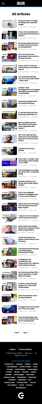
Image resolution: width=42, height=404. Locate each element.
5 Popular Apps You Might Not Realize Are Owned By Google (28, 22)
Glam (35, 367)
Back (17, 333)
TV (3, 123)
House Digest (32, 369)
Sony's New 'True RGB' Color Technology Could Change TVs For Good (28, 161)
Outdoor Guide (9, 377)
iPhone (5, 32)
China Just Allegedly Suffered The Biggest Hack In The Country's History (28, 194)
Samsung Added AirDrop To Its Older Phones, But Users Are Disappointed (28, 45)
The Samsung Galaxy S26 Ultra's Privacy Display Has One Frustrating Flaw (28, 319)
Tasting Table (9, 382)
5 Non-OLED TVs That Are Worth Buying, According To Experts (29, 67)
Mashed (8, 375)
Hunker (9, 372)
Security (5, 192)
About (13, 349)
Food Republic (12, 367)
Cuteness (19, 364)
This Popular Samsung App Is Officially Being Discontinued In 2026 (28, 250)
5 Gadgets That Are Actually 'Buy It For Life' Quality (28, 308)
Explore (28, 364)
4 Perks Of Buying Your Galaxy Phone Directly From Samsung (28, 239)
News (4, 283)
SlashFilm (12, 380)
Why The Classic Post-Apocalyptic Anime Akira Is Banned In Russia (28, 56)
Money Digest (19, 375)
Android (5, 43)
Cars (4, 260)
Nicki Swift (30, 375)
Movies (5, 54)
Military (5, 89)
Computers (6, 215)
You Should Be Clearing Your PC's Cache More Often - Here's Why (28, 79)
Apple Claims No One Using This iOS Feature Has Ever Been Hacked (28, 206)
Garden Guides (25, 367)
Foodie (35, 364)
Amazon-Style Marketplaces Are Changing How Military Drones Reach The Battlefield (29, 90)
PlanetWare (21, 377)
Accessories (6, 272)
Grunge (10, 369)
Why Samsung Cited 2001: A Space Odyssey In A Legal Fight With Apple (28, 274)
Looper (33, 372)
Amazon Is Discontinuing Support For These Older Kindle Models (27, 285)
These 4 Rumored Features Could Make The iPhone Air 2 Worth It (29, 34)
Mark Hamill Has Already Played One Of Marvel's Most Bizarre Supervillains (28, 228)
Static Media (16, 353)
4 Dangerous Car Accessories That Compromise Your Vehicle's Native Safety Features (28, 262)
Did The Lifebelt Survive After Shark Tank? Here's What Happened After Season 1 (27, 125)
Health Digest (20, 369)
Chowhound (8, 364)
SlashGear (22, 380)
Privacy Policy (25, 349)
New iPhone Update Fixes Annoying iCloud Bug (27, 102)
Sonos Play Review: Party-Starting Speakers (28, 296)
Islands (17, 372)
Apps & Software (8, 21)
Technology (6, 181)
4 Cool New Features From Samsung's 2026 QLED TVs (28, 113)
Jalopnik (25, 372)
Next (25, 333)
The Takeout (12, 385)
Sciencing (32, 377)
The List (33, 382)
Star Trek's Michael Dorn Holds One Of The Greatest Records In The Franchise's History (28, 138)
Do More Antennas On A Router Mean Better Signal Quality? (28, 183)
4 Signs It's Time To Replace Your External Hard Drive (28, 217)
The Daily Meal (22, 382)
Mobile (5, 317)
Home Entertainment (9, 65)
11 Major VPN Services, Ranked (26, 149)
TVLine (21, 385)
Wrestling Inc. (21, 388)
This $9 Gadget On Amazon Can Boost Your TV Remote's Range (28, 172)
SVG (29, 380)
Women (29, 385)
